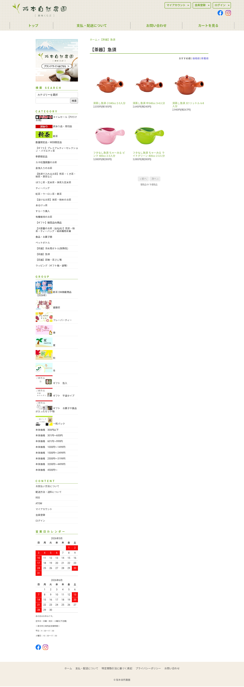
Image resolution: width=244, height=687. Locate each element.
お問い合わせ (172, 668)
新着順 (204, 58)
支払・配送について (86, 668)
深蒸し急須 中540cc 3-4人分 (149, 103)
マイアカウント (176, 5)
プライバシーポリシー (148, 668)
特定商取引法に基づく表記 (117, 668)
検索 (74, 100)
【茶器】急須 (107, 39)
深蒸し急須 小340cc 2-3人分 (109, 103)
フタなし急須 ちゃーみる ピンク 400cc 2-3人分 (109, 154)
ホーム (93, 39)
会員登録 (200, 5)
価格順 (196, 58)
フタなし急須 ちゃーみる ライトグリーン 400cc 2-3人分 (149, 154)
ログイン (220, 5)
